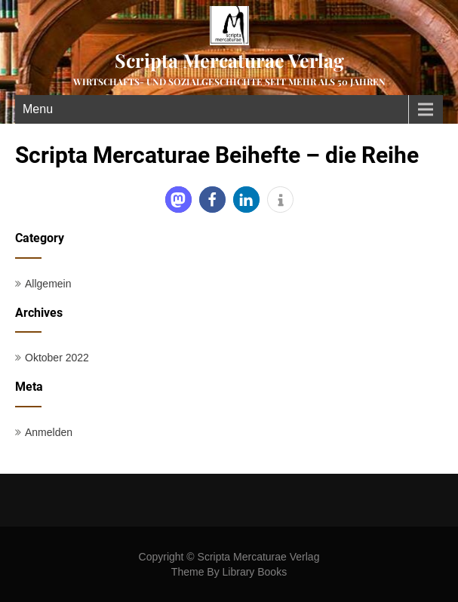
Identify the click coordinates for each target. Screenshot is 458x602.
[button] (178, 199)
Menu (38, 109)
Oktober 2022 (57, 358)
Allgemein (48, 284)
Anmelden (48, 432)
